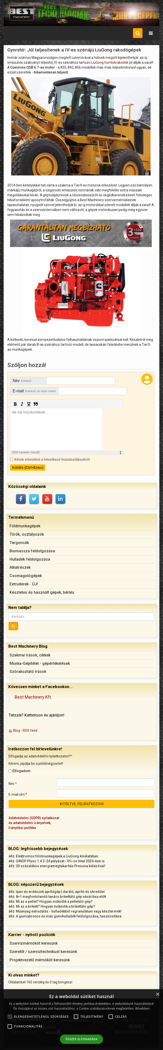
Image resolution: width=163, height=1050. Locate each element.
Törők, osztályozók (27, 534)
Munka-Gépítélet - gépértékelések (40, 663)
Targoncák (19, 542)
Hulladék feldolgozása (30, 559)
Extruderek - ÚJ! (24, 584)
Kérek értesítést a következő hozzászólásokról (52, 459)
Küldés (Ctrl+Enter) (27, 467)
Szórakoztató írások (28, 671)
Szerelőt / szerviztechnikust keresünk (43, 951)
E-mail (34, 391)
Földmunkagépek (25, 526)
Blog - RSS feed (25, 730)
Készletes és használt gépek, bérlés (42, 592)
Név (22, 381)
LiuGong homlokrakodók (109, 62)
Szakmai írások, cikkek (30, 655)
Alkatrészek (20, 567)
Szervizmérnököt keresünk (34, 943)
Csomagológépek (26, 575)
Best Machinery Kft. (33, 697)
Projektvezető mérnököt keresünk (40, 960)
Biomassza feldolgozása (32, 551)
